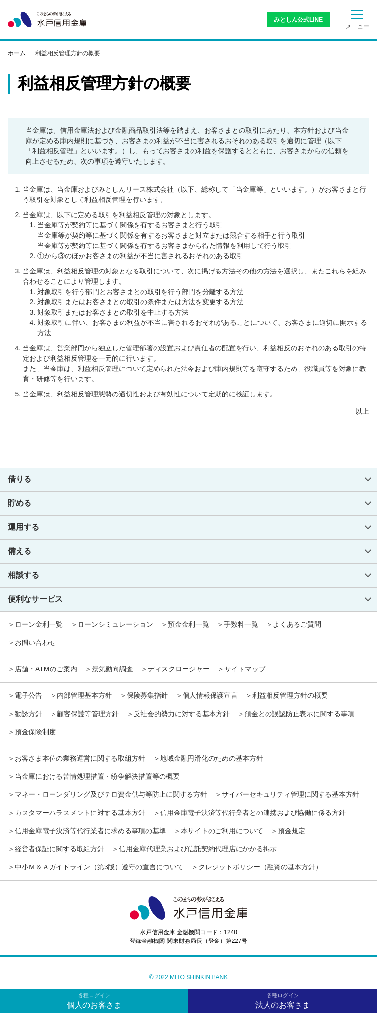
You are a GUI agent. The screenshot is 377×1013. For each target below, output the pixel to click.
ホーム (17, 53)
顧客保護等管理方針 (88, 713)
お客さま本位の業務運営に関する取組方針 (80, 758)
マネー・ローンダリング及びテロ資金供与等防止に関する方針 (111, 794)
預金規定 (291, 831)
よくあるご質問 (297, 624)
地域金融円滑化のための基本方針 (211, 758)
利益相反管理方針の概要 (290, 695)
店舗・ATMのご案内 (46, 669)
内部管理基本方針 (84, 695)
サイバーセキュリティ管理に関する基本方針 (290, 794)
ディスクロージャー (179, 669)
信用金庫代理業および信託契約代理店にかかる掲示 (198, 849)
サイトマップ (245, 669)
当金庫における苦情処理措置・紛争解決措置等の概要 (97, 776)
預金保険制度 (35, 732)
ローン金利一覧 (39, 624)
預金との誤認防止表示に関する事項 (299, 713)
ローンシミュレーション (115, 624)
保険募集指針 (147, 695)
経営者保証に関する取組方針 (59, 849)
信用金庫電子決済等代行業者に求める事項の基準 (90, 831)
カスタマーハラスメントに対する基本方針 (80, 812)
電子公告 (28, 695)
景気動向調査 (112, 669)
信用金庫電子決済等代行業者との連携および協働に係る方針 (253, 812)
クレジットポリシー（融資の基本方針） (260, 867)
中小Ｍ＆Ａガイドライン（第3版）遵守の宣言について (99, 867)
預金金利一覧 (188, 624)
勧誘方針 (28, 713)
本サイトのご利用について (222, 831)
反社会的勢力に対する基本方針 (182, 713)
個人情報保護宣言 (210, 695)
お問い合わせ (35, 642)
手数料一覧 (241, 624)
